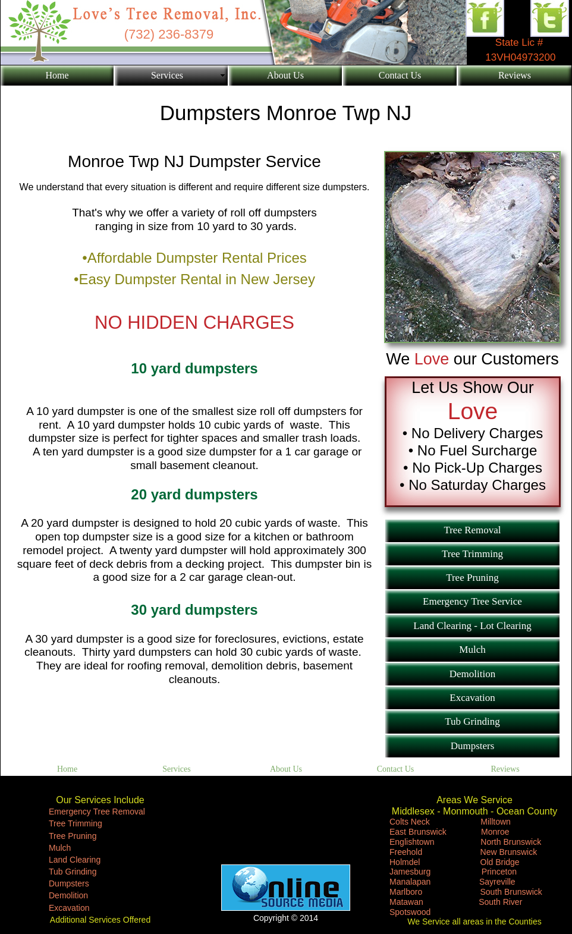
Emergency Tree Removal (97, 811)
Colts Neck (409, 821)
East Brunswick (419, 831)
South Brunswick (511, 892)
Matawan (406, 902)
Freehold (405, 852)
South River (497, 902)
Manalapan (409, 881)
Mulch (60, 848)
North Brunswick (510, 842)
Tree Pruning (72, 836)
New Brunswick (509, 852)
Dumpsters (69, 883)
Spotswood (409, 912)
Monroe (495, 831)
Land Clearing (74, 859)
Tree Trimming (75, 823)
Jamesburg (409, 871)
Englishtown (412, 842)
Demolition (68, 895)
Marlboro (405, 892)
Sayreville (497, 881)
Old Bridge (500, 862)
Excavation (69, 908)
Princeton (499, 871)
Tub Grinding (72, 871)
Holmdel (404, 862)
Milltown (495, 821)
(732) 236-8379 (168, 34)
